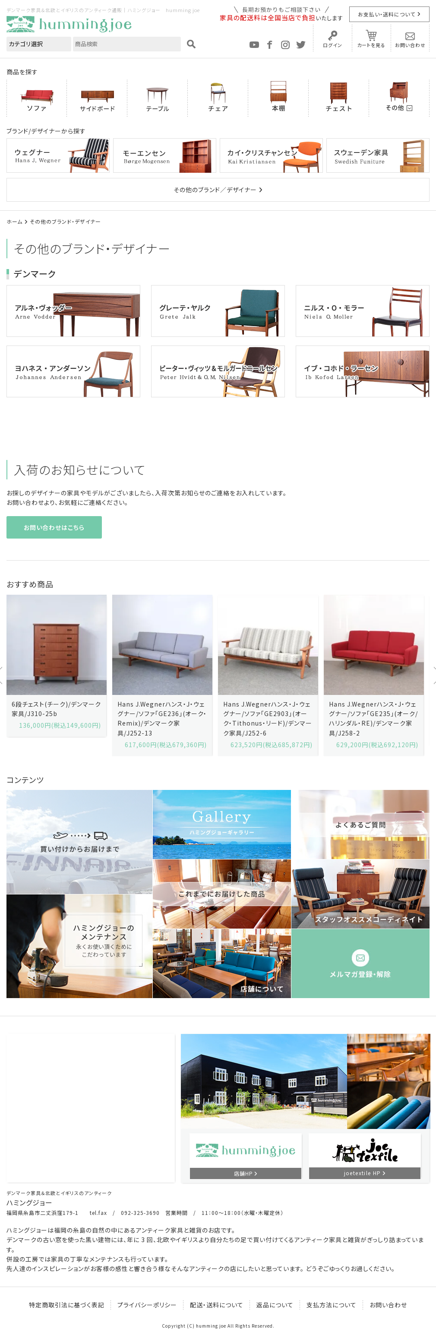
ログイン (332, 44)
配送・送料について (216, 1304)
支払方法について (331, 1304)
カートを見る (371, 44)
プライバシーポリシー (147, 1304)
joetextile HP (362, 1172)
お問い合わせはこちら (54, 527)
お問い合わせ (410, 44)
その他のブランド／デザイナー (215, 189)
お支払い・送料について (386, 14)
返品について (275, 1304)
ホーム (14, 221)
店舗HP (243, 1173)
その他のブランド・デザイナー (65, 221)
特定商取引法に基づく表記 (66, 1304)
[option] (56, 666)
